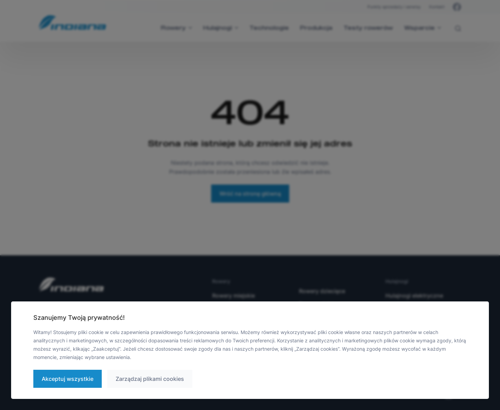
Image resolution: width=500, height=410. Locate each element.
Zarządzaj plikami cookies (150, 378)
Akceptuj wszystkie (67, 378)
